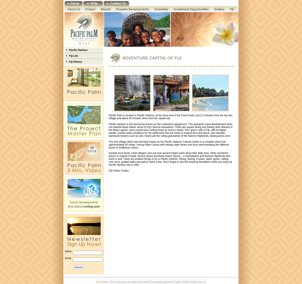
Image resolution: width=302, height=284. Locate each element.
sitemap (191, 281)
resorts (115, 281)
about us (107, 281)
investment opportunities (163, 281)
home (99, 281)
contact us (200, 281)
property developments (130, 281)
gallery (179, 281)
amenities (146, 281)
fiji (185, 281)
